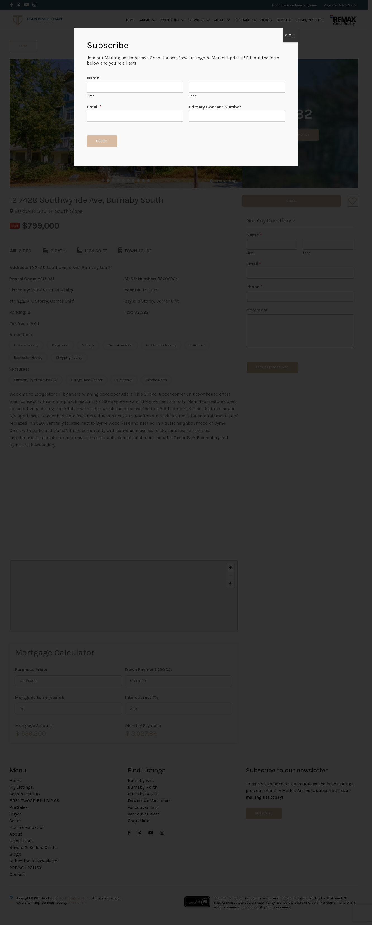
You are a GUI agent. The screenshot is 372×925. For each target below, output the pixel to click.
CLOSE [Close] (290, 35)
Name (93, 77)
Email (94, 107)
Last (192, 96)
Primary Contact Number (215, 107)
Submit (102, 141)
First (90, 96)
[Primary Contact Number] (237, 116)
